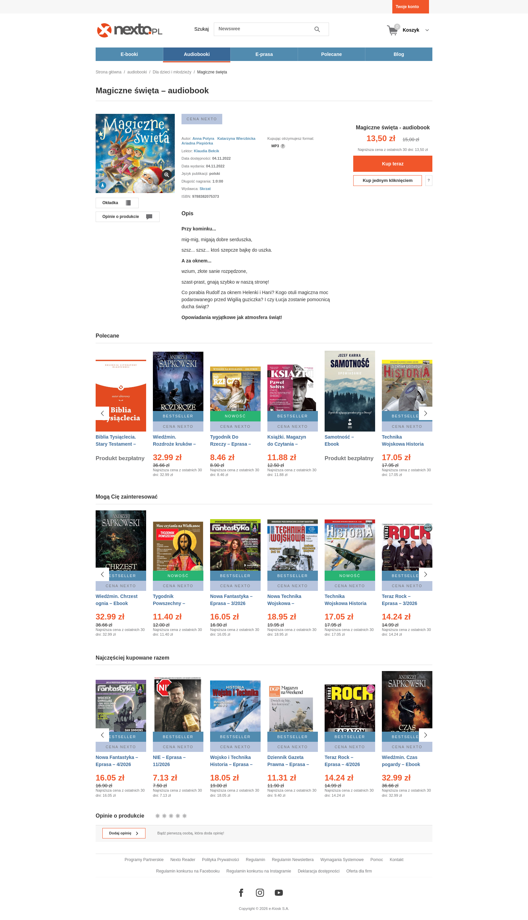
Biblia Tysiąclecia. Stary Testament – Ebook (116, 444)
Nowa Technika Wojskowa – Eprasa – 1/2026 (285, 603)
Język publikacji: (195, 173)
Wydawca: (191, 189)
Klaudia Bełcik (206, 151)
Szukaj (201, 29)
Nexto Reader (182, 859)
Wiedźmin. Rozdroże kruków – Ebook (174, 444)
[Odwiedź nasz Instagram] (260, 892)
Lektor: (188, 151)
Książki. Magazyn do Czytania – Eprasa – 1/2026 (286, 444)
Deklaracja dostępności (318, 871)
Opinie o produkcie (120, 216)
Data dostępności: (197, 158)
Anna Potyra (203, 138)
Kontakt (396, 859)
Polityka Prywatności (220, 859)
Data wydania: (194, 166)
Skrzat (205, 189)
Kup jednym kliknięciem (387, 180)
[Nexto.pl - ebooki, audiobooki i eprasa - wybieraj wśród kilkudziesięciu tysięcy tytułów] (130, 30)
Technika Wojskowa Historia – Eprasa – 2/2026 (345, 603)
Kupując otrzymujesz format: (290, 138)
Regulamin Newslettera (293, 859)
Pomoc (376, 859)
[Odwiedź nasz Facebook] (241, 892)
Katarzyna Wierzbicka (236, 138)
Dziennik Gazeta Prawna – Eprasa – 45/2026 (288, 764)
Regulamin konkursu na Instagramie (258, 871)
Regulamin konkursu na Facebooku (188, 871)
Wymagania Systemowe (342, 859)
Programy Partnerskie (144, 859)
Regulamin (255, 859)
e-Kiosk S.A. (279, 909)
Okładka (110, 202)
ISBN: (187, 196)
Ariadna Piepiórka (197, 143)
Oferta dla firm (359, 871)
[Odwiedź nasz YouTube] (278, 892)
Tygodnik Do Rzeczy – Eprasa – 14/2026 (230, 444)
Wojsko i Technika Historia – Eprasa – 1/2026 (231, 764)
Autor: (187, 138)
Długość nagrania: (197, 181)
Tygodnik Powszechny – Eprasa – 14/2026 (172, 603)
